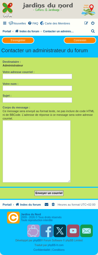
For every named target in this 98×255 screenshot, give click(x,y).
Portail (7, 31)
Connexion (80, 40)
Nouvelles (19, 23)
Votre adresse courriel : (18, 72)
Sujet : (7, 95)
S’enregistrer (17, 40)
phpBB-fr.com (56, 245)
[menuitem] (33, 23)
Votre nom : (10, 83)
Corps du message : (16, 107)
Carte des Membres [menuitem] (57, 23)
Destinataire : (12, 61)
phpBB (37, 240)
